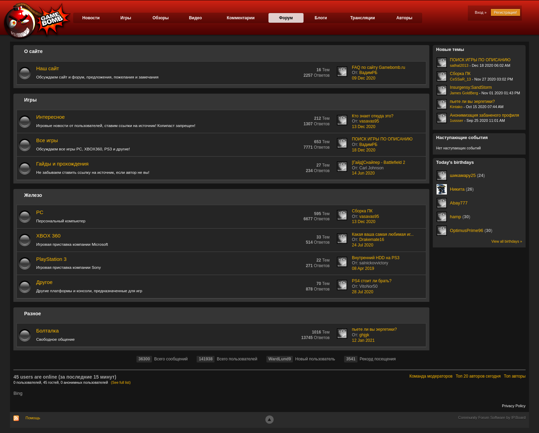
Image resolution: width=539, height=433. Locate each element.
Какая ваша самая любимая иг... (383, 234)
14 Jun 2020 (363, 173)
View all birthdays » (506, 241)
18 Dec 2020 (363, 150)
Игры (125, 17)
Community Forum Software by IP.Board (492, 417)
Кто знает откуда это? (373, 116)
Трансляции (362, 17)
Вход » (480, 12)
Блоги (321, 17)
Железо (33, 195)
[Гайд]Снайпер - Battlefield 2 (378, 162)
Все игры (47, 140)
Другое (44, 282)
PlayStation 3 (51, 259)
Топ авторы (515, 376)
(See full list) (121, 382)
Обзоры (161, 17)
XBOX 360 (48, 236)
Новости (90, 17)
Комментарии (241, 17)
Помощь (32, 418)
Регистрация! (505, 12)
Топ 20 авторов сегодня (478, 376)
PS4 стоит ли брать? (372, 280)
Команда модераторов (430, 376)
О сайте (33, 51)
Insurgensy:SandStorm (471, 87)
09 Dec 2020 (363, 78)
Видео (195, 17)
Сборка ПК (362, 211)
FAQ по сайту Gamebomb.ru (378, 67)
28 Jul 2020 (362, 291)
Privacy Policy (513, 406)
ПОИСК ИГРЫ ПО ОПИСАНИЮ (382, 139)
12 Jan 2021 (363, 340)
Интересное (50, 117)
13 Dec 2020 (363, 126)
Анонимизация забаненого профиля (484, 115)
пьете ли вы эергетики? (374, 329)
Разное (32, 313)
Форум (286, 17)
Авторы (404, 17)
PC (39, 212)
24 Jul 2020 (362, 245)
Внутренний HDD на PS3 (375, 257)
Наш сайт (47, 68)
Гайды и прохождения (62, 164)
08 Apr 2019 (363, 268)
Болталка (47, 331)
